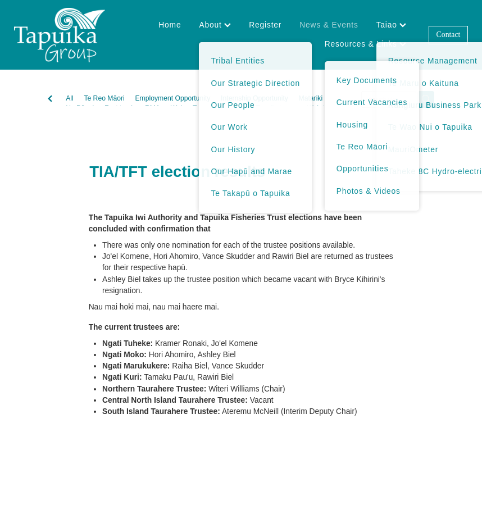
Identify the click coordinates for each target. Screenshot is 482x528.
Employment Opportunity (172, 98)
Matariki (311, 98)
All (70, 98)
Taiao (391, 24)
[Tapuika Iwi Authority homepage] (59, 35)
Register (265, 24)
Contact (448, 34)
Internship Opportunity (254, 98)
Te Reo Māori (104, 98)
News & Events (328, 24)
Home (169, 24)
